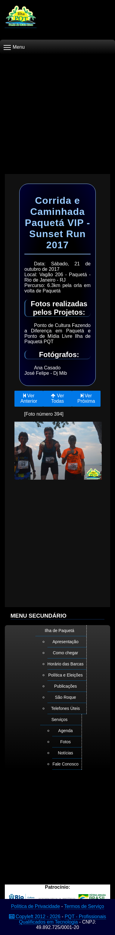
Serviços (59, 719)
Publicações (65, 686)
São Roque (65, 697)
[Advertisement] (57, 111)
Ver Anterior (28, 398)
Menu (14, 47)
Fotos (65, 741)
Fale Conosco (65, 764)
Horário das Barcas (66, 664)
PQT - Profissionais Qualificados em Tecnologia (62, 919)
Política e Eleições (65, 675)
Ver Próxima (86, 398)
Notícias (65, 752)
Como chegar (65, 652)
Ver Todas (57, 398)
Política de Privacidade (35, 906)
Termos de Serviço (84, 906)
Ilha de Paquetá (59, 630)
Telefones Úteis (65, 708)
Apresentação (65, 641)
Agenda (65, 730)
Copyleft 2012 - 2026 (35, 916)
